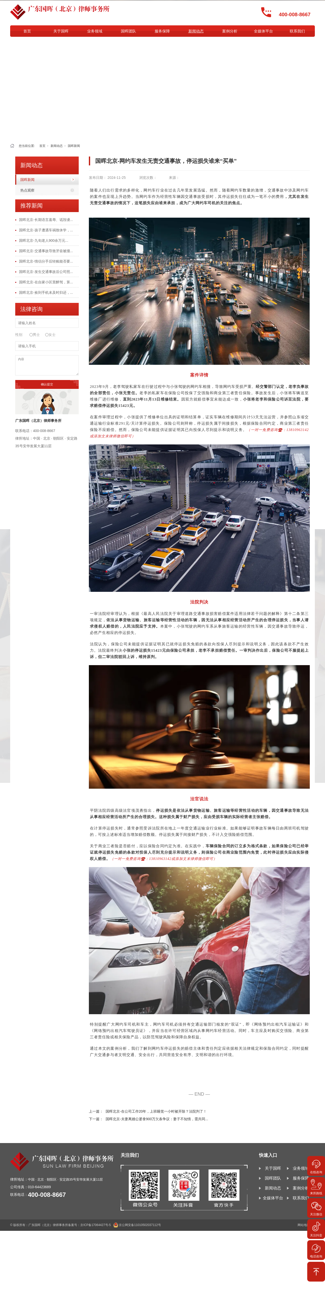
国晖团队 (128, 31)
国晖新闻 (74, 146)
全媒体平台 (263, 31)
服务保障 (162, 31)
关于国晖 (61, 31)
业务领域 (94, 31)
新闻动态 (196, 31)
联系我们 (297, 31)
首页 (27, 31)
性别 (18, 335)
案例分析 (229, 31)
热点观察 (27, 190)
